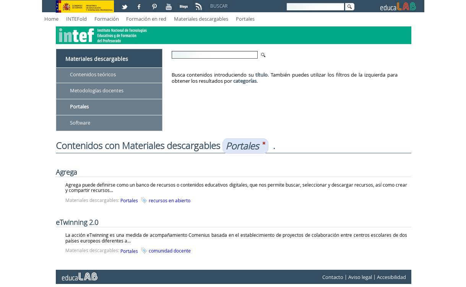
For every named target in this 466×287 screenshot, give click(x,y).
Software (80, 122)
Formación (106, 18)
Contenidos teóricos (93, 74)
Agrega (66, 172)
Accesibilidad (391, 277)
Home (51, 18)
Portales (245, 18)
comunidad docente (170, 251)
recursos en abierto (169, 200)
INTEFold (76, 18)
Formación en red (146, 18)
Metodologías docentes (96, 90)
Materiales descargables (201, 18)
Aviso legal (360, 277)
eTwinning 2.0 (77, 222)
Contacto (332, 277)
